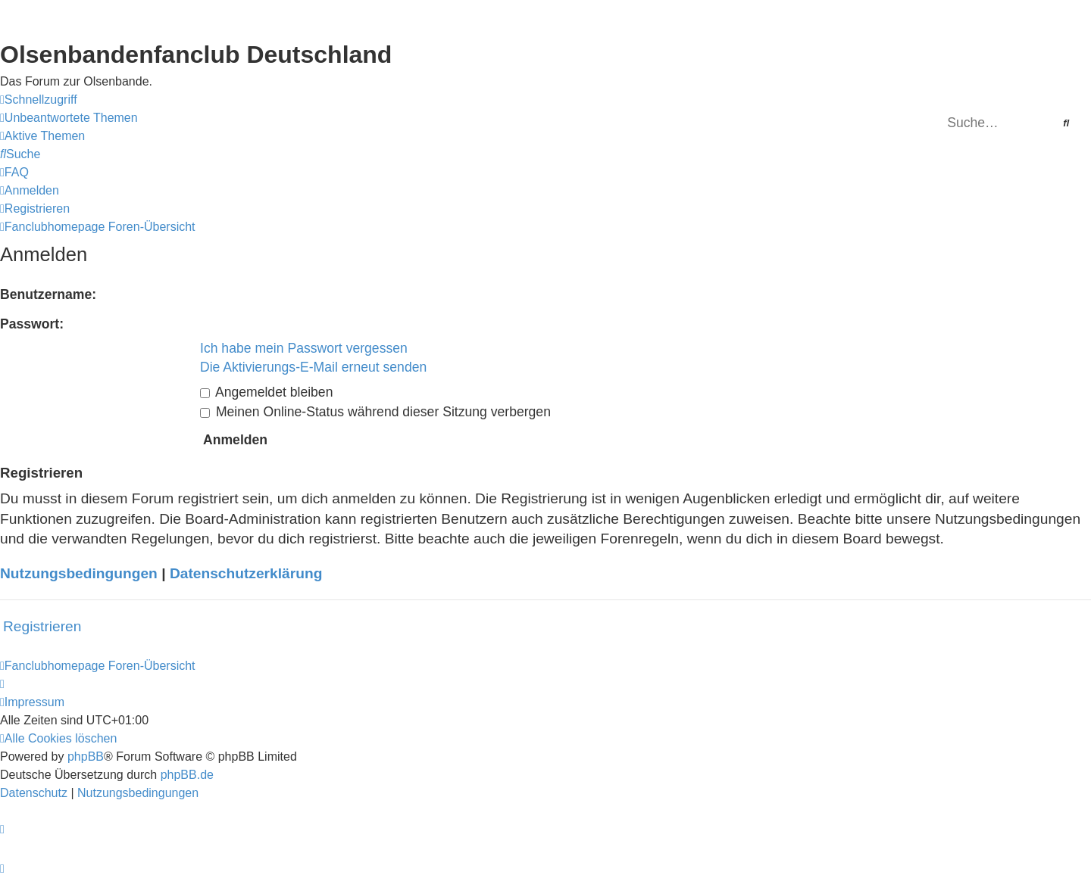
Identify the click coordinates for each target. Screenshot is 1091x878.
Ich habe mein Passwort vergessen (304, 348)
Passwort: (32, 324)
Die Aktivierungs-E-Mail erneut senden (313, 367)
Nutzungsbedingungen (79, 573)
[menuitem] (69, 118)
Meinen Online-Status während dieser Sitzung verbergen (375, 411)
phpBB (85, 756)
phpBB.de (187, 774)
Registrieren (42, 626)
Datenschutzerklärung (246, 573)
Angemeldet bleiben (266, 392)
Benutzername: (48, 294)
